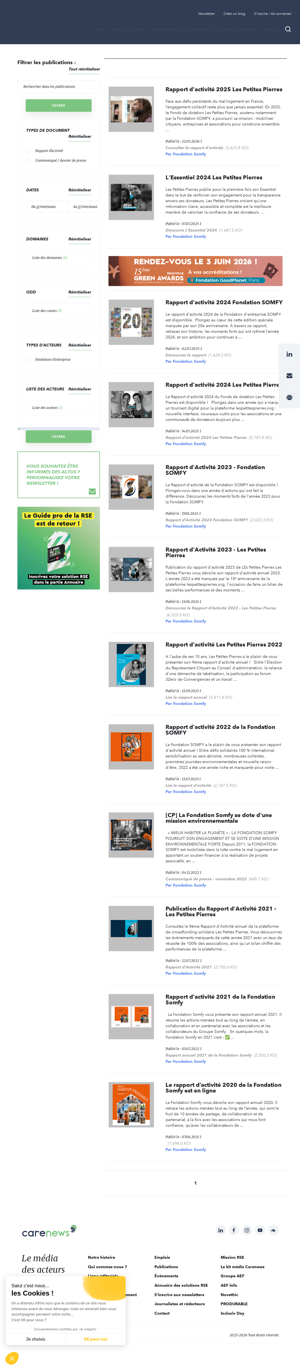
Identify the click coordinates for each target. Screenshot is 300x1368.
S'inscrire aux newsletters (179, 1294)
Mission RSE (232, 1257)
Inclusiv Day (232, 1313)
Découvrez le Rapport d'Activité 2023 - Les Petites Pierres (221, 608)
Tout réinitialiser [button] (84, 69)
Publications (166, 29)
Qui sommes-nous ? (107, 1266)
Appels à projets (237, 29)
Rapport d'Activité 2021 (189, 967)
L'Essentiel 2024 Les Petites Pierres (214, 177)
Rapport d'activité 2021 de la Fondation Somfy (220, 999)
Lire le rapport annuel (186, 697)
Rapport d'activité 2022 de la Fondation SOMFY (220, 729)
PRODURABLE (234, 1304)
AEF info (229, 1285)
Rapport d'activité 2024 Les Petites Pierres (224, 384)
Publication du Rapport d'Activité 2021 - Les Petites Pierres (221, 911)
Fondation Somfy (189, 154)
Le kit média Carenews (243, 1266)
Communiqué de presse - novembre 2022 (206, 879)
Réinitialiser (80, 239)
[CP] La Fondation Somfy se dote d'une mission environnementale (219, 818)
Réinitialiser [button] (80, 136)
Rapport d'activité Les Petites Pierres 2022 (224, 644)
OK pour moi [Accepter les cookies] (96, 1339)
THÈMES (139, 29)
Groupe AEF (232, 1276)
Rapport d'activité (49, 151)
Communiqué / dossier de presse (60, 160)
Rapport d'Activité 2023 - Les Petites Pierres (216, 552)
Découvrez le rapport (186, 355)
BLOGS (118, 29)
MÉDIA (99, 29)
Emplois (270, 29)
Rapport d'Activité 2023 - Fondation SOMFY (215, 470)
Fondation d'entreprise (53, 359)
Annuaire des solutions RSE (181, 1285)
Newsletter (206, 14)
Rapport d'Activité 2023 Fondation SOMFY (207, 520)
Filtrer (58, 105)
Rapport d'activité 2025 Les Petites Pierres (224, 89)
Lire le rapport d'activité (188, 785)
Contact (162, 1313)
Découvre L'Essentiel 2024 (191, 230)
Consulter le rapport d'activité (194, 147)
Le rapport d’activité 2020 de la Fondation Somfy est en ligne (223, 1087)
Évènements (200, 29)
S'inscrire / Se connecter (272, 14)
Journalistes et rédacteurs (179, 1304)
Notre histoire (101, 1257)
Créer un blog (234, 14)
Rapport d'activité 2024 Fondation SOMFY (224, 302)
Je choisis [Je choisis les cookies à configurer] (35, 1339)
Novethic (229, 1294)
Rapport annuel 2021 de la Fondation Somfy (209, 1055)
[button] (12, 1358)
